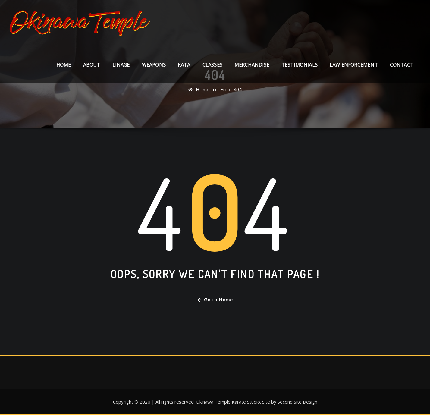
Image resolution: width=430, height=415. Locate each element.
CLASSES (212, 64)
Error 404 (231, 89)
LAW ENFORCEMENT (354, 64)
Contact (401, 64)
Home (63, 64)
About (91, 64)
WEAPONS (154, 64)
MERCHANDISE (251, 64)
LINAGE (121, 64)
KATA (184, 64)
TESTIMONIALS (299, 64)
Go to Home (215, 300)
